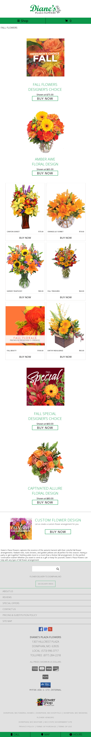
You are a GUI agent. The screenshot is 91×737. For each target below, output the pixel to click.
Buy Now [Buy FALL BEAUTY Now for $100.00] (25, 356)
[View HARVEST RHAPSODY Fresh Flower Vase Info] (25, 266)
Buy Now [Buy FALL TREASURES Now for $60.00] (66, 297)
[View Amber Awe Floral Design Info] (45, 132)
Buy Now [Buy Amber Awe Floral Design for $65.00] (45, 173)
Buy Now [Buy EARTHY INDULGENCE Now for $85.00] (66, 356)
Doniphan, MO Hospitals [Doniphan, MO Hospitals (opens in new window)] (49, 713)
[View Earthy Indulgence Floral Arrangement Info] (65, 325)
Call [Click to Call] (15, 734)
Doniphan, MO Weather (30, 722)
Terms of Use (65, 726)
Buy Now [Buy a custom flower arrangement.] (58, 532)
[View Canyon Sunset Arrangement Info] (25, 206)
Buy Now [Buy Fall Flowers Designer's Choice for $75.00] (45, 98)
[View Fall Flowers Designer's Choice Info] (45, 57)
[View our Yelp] (50, 630)
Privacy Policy (26, 726)
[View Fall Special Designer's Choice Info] (45, 386)
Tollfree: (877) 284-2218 (45, 655)
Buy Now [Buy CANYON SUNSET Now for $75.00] (25, 237)
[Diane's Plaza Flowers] (45, 14)
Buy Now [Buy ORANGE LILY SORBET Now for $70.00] (66, 237)
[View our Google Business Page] (45, 630)
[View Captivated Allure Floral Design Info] (45, 461)
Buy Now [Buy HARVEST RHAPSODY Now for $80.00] (25, 297)
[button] (46, 685)
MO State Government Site (58, 722)
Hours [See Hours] (75, 734)
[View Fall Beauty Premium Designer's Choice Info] (25, 325)
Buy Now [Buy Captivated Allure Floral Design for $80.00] (45, 502)
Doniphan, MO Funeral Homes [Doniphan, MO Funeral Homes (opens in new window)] (19, 713)
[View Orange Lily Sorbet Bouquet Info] (65, 206)
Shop (22, 21)
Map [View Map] (45, 734)
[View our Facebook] (41, 630)
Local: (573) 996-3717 (45, 650)
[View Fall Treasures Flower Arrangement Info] (65, 261)
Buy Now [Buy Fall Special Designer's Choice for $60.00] (45, 427)
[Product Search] (46, 569)
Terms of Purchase (46, 726)
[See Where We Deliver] (45, 583)
